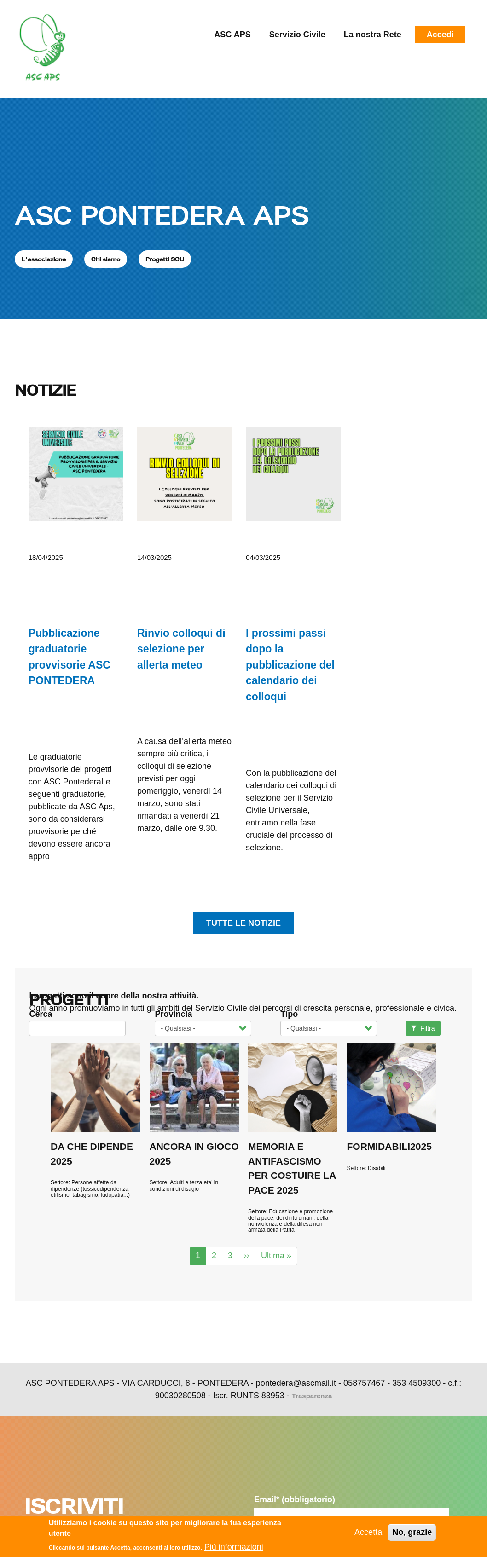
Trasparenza (312, 1396)
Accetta (368, 1532)
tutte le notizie (243, 923)
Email (294, 1499)
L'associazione (44, 259)
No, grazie (412, 1532)
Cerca (40, 1014)
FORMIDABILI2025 (389, 1146)
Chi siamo (105, 259)
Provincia (173, 1014)
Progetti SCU (164, 259)
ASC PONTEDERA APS (162, 215)
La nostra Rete (372, 34)
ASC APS (232, 34)
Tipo (289, 1014)
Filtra (423, 1028)
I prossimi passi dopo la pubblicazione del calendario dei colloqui (290, 665)
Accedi (440, 34)
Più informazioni (233, 1546)
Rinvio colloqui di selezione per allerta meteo (181, 649)
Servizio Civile (297, 34)
